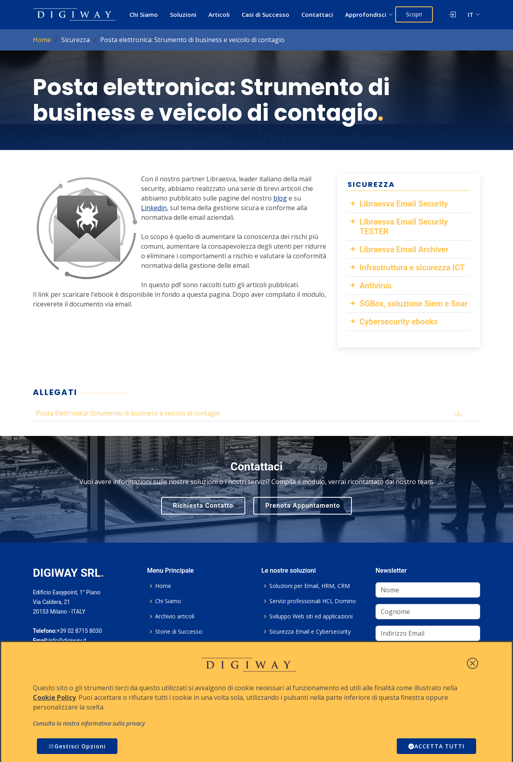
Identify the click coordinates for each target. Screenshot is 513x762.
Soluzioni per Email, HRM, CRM (309, 586)
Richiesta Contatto (203, 505)
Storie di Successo (178, 631)
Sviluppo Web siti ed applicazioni (311, 616)
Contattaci (317, 14)
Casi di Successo (265, 14)
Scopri (414, 14)
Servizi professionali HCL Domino (312, 601)
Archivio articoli (174, 616)
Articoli (219, 14)
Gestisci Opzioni (77, 746)
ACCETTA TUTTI (436, 746)
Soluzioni (183, 14)
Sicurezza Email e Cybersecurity (310, 631)
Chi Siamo (143, 14)
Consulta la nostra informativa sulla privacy (89, 723)
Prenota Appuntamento (302, 505)
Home (42, 39)
